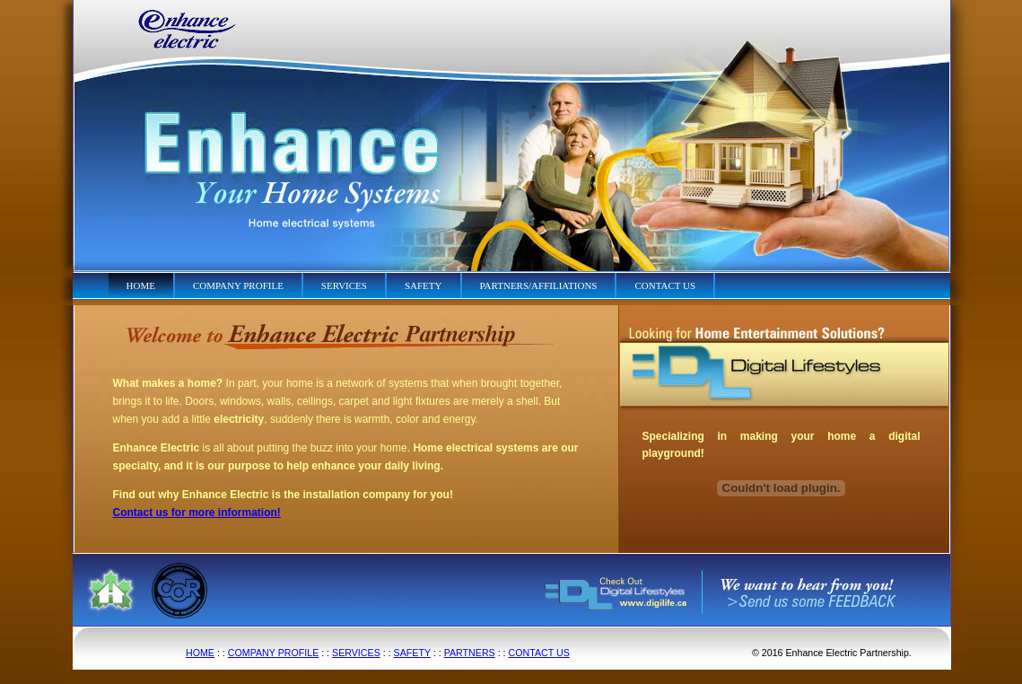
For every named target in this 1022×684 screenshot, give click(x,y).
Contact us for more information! (197, 512)
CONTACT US (539, 652)
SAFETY (412, 652)
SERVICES (356, 652)
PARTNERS (469, 652)
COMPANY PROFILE (273, 652)
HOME (200, 652)
